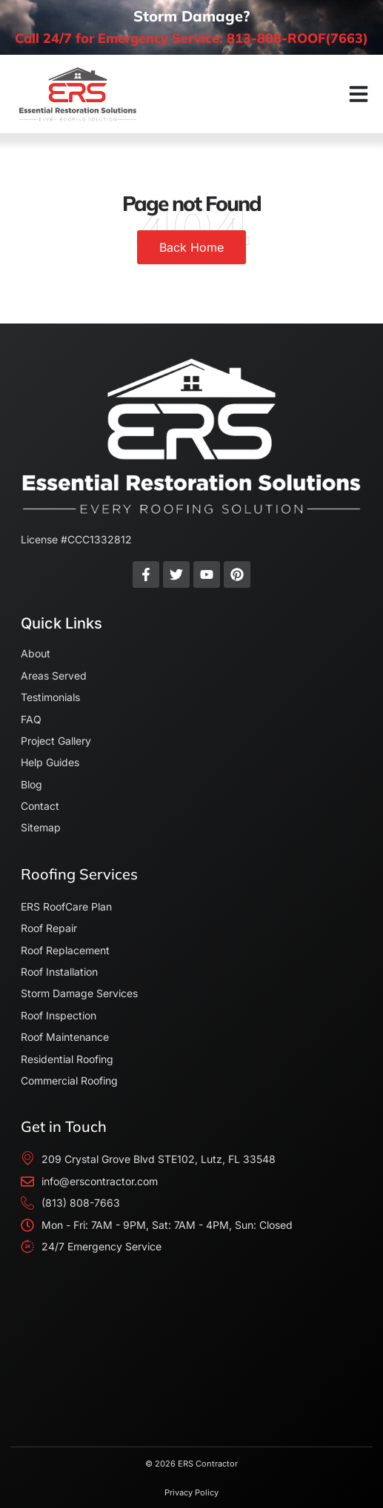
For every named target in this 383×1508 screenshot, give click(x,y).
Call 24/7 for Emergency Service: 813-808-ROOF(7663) (191, 38)
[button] (358, 94)
